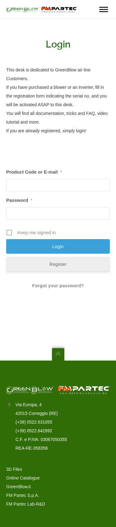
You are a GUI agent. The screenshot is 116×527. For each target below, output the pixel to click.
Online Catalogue (23, 477)
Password (19, 200)
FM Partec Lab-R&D (25, 504)
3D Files (14, 469)
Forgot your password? (58, 285)
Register (58, 264)
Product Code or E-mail (34, 172)
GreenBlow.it (18, 486)
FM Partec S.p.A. (22, 495)
